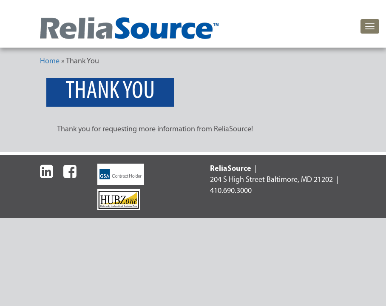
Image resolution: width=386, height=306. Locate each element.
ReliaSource (230, 169)
